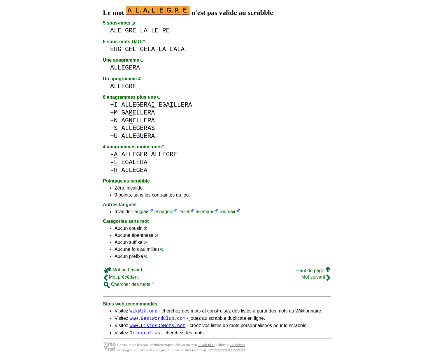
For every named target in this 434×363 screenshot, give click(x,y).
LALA (177, 49)
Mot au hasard (123, 269)
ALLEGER (134, 154)
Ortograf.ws (144, 336)
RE (166, 30)
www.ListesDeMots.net (157, 328)
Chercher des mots (127, 284)
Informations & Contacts (226, 354)
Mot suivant (315, 277)
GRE (130, 30)
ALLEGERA (125, 67)
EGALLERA (175, 104)
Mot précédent (121, 277)
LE (155, 30)
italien (184, 211)
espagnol (163, 211)
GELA (147, 49)
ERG (115, 49)
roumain (228, 211)
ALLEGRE (123, 86)
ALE (115, 30)
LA (143, 30)
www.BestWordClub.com (157, 320)
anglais (141, 211)
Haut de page (313, 270)
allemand (205, 211)
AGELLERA (138, 120)
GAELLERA (138, 112)
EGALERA (134, 162)
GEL (130, 49)
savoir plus (206, 348)
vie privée (237, 348)
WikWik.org (143, 311)
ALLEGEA (134, 170)
